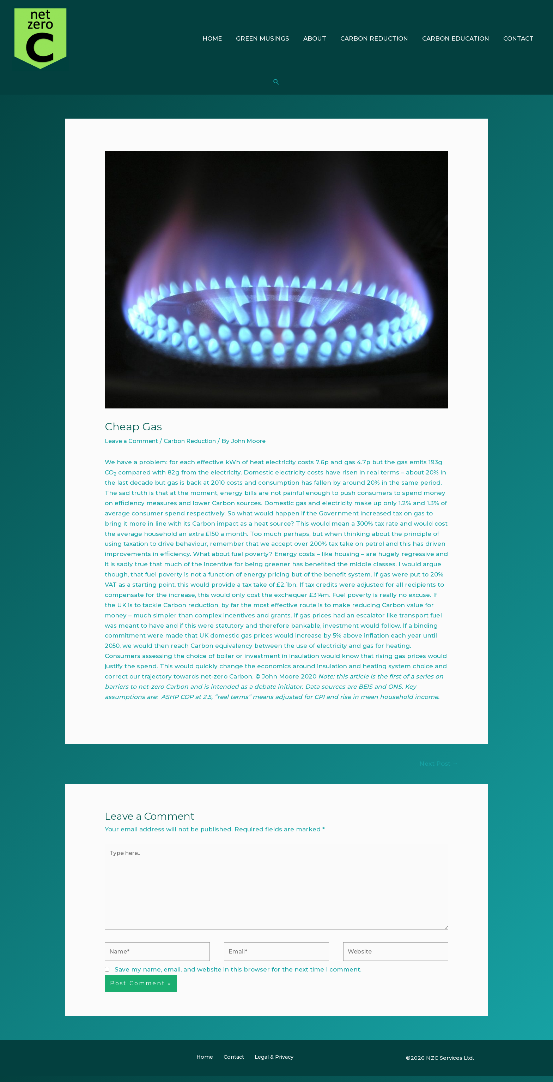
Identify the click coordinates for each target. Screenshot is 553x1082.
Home (223, 38)
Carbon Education (458, 38)
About (322, 38)
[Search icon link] (276, 82)
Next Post (437, 764)
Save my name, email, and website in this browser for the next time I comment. (238, 976)
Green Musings (272, 38)
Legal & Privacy (269, 1064)
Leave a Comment (133, 440)
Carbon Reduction (379, 38)
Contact (519, 38)
